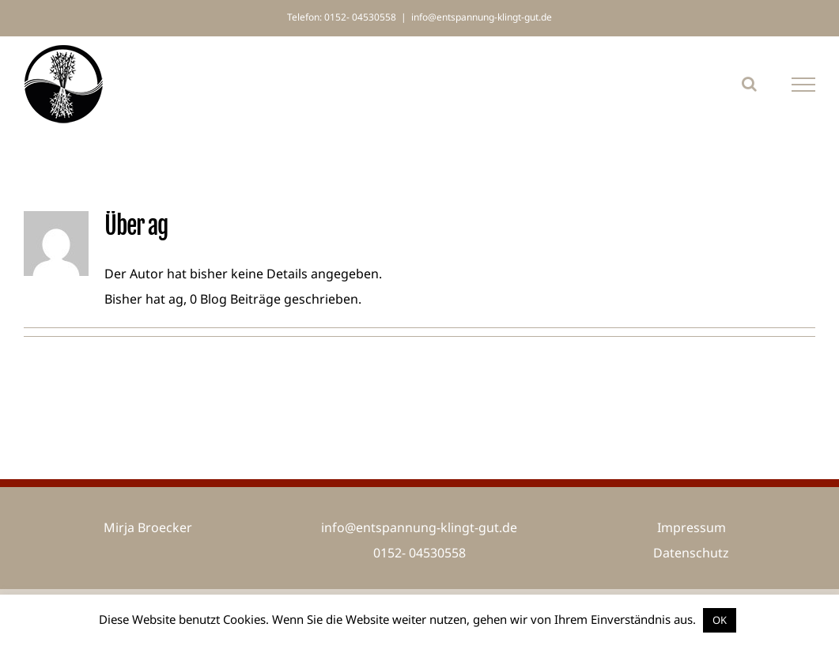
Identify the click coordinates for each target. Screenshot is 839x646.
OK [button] (719, 620)
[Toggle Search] (749, 84)
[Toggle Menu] (803, 84)
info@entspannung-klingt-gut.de (481, 17)
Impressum (691, 527)
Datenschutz (691, 552)
